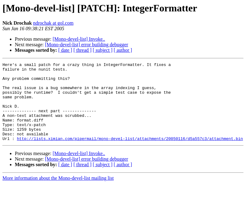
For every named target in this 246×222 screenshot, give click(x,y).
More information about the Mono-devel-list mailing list (58, 193)
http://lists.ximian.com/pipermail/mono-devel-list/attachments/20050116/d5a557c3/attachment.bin (130, 154)
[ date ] (65, 50)
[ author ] (123, 50)
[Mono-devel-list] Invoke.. (79, 39)
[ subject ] (103, 50)
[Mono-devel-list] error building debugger (86, 44)
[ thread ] (82, 50)
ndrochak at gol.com (53, 23)
